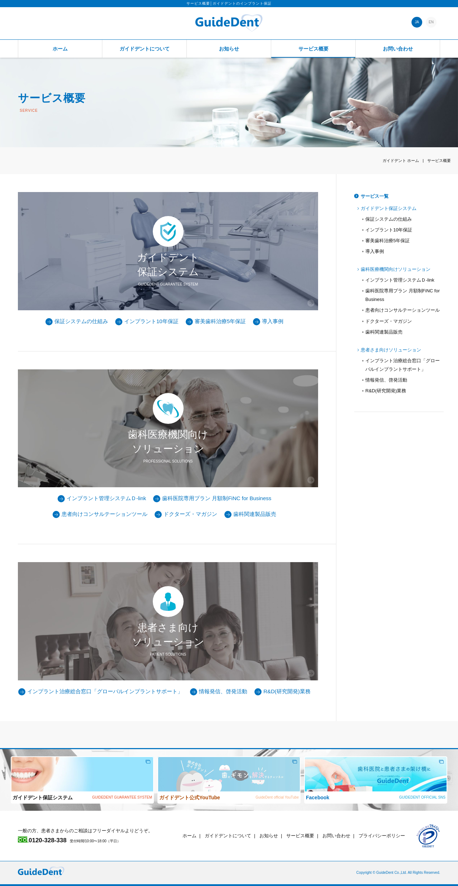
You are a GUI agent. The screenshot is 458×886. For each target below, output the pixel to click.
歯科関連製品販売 (250, 514)
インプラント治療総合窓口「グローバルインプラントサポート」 (100, 691)
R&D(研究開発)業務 (282, 691)
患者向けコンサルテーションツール (100, 514)
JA (417, 22)
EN (431, 22)
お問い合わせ (398, 49)
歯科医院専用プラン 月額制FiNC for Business (212, 498)
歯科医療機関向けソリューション (395, 269)
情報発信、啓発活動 (218, 691)
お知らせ (229, 49)
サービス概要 (313, 49)
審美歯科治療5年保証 (216, 321)
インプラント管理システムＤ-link (102, 498)
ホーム (60, 49)
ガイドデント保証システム (388, 208)
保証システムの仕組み (76, 321)
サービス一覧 (375, 196)
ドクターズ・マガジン (186, 514)
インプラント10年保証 (147, 321)
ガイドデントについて (145, 49)
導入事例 (268, 321)
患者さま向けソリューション (391, 350)
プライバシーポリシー (382, 835)
